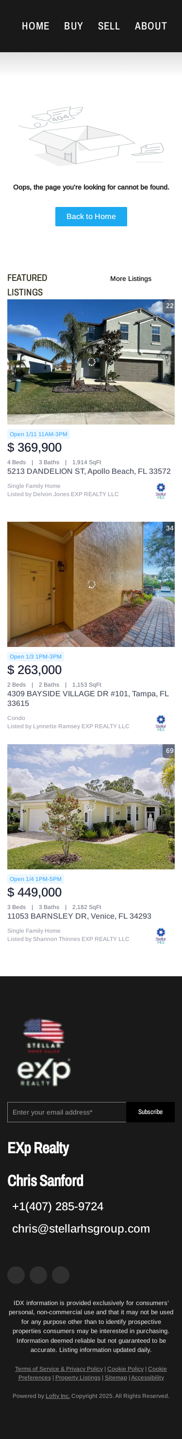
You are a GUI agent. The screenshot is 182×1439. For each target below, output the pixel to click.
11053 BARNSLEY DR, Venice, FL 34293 (79, 916)
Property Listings (77, 1377)
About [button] (151, 26)
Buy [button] (73, 26)
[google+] (60, 1275)
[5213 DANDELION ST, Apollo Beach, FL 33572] (91, 362)
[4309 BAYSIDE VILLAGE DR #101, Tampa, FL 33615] (91, 584)
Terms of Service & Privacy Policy (59, 1369)
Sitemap (116, 1377)
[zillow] (38, 1275)
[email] (66, 1112)
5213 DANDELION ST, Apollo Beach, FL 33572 (89, 471)
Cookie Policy (125, 1369)
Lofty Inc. (58, 1396)
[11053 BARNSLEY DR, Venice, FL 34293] (91, 806)
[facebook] (16, 1275)
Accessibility (147, 1377)
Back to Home (91, 216)
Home (36, 26)
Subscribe (150, 1112)
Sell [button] (109, 26)
